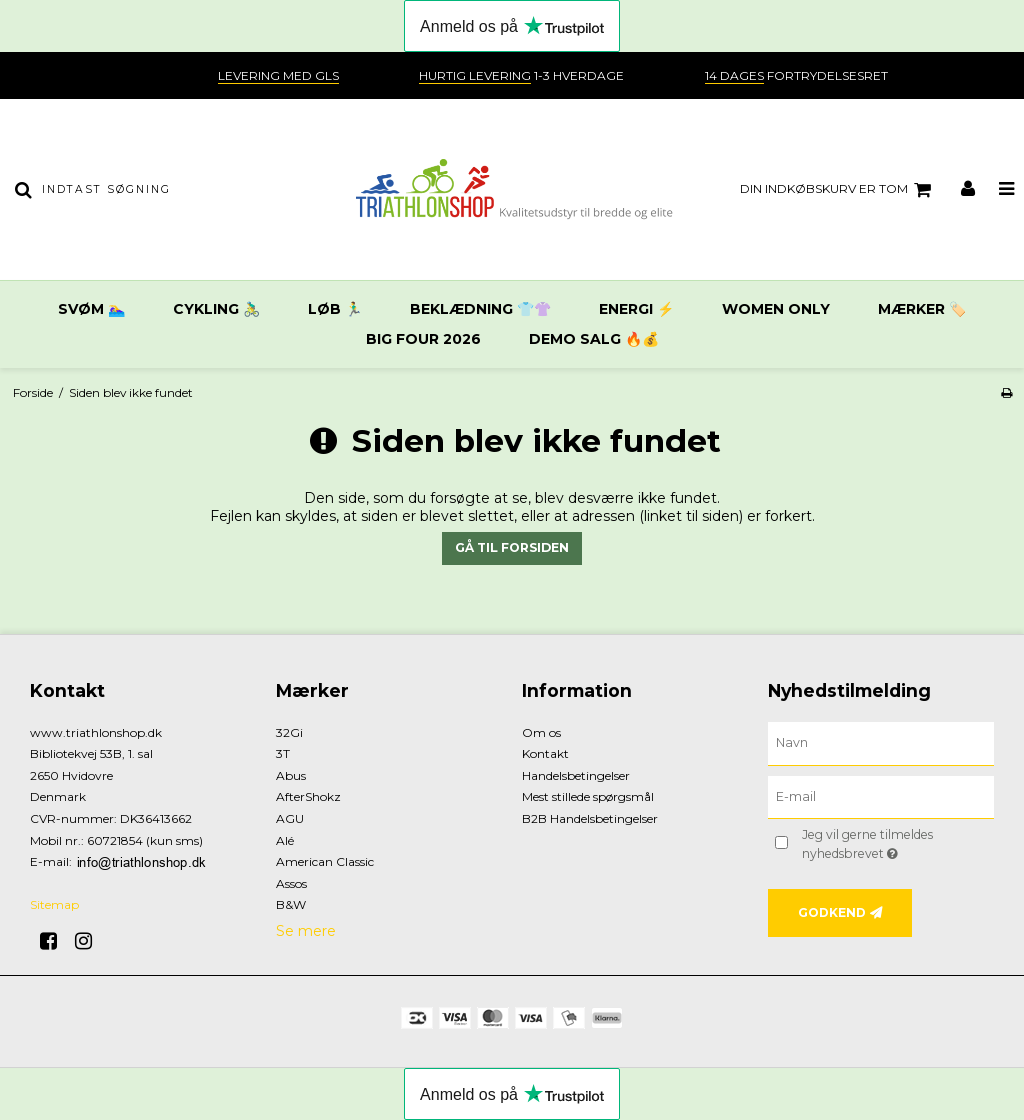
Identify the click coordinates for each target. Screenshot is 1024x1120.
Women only (776, 309)
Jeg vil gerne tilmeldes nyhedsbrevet (896, 843)
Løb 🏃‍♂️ (335, 309)
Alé (285, 840)
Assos (291, 883)
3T (283, 753)
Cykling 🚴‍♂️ (216, 309)
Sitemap (54, 904)
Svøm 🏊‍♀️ (91, 309)
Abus (291, 775)
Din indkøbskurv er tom (838, 190)
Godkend (832, 912)
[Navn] (881, 742)
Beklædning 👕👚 (480, 309)
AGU (290, 818)
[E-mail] (881, 796)
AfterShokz (308, 796)
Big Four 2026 (423, 339)
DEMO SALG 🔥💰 (594, 339)
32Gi (289, 732)
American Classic (325, 861)
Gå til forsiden (512, 547)
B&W (291, 904)
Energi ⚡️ (636, 309)
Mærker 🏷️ (922, 309)
